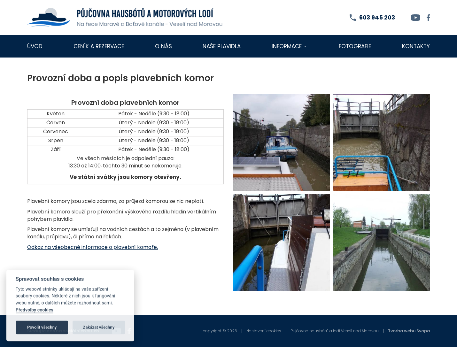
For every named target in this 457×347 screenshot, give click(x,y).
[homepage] (125, 17)
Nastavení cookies (263, 331)
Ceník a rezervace (99, 46)
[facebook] (428, 17)
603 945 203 (377, 17)
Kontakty (416, 46)
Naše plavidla (222, 46)
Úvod (35, 46)
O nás (163, 46)
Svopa (423, 331)
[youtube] (415, 17)
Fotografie (355, 46)
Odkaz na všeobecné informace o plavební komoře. (92, 247)
